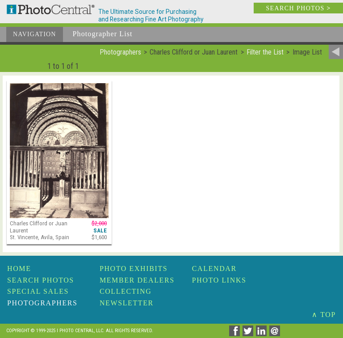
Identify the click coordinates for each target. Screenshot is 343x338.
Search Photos (40, 280)
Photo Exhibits (133, 268)
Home (19, 268)
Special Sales (38, 291)
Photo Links (219, 280)
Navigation (34, 34)
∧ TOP (324, 314)
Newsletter (127, 303)
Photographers (42, 303)
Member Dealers (137, 280)
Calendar (214, 268)
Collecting (125, 291)
